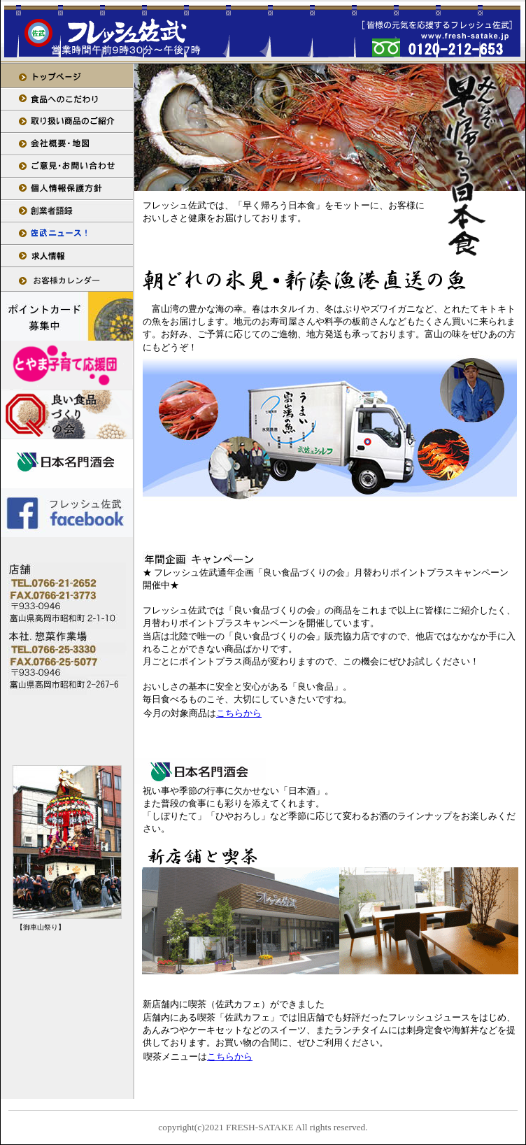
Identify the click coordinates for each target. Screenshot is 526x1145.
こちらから (239, 713)
